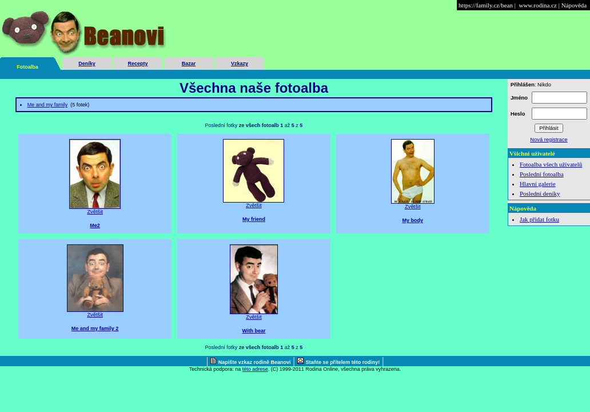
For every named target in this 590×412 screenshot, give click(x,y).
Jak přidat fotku (539, 219)
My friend (253, 219)
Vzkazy (239, 63)
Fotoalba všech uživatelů (551, 164)
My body (413, 220)
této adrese (255, 369)
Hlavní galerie (538, 183)
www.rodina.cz (537, 5)
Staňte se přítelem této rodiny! (343, 362)
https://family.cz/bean (486, 5)
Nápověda (574, 5)
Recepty (137, 63)
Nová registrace (548, 139)
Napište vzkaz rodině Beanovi (254, 362)
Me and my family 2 (95, 328)
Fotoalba (27, 67)
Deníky (86, 63)
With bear (253, 331)
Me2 (95, 225)
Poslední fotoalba (542, 174)
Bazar (189, 63)
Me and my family (47, 105)
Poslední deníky (540, 193)
